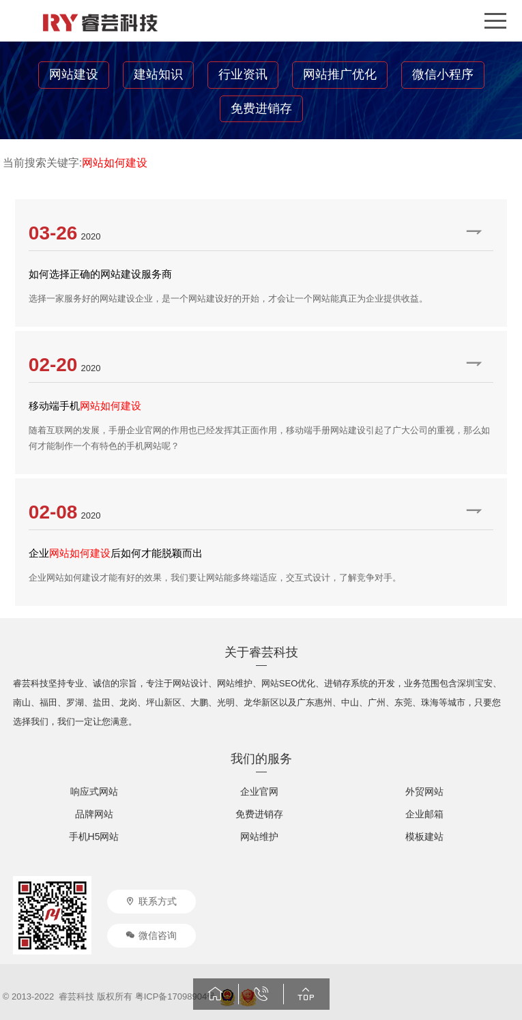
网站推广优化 (340, 74)
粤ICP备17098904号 (175, 996)
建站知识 (158, 74)
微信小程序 (443, 74)
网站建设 (73, 74)
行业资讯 (242, 74)
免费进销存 (261, 108)
